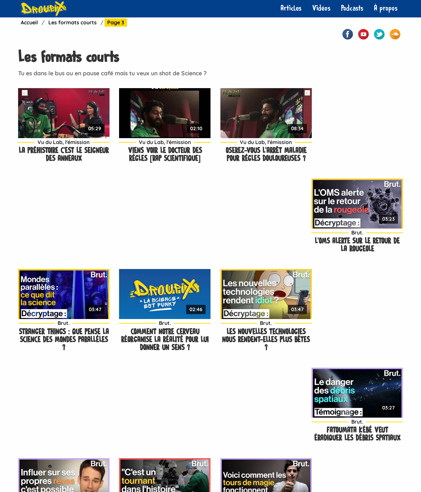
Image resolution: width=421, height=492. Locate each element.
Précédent (32, 388)
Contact (129, 472)
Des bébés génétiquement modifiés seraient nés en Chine (161, 339)
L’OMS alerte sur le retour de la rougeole (358, 146)
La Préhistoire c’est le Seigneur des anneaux (62, 146)
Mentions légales (242, 472)
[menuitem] (291, 8)
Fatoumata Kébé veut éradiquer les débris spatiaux (358, 236)
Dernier (189, 388)
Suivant (161, 388)
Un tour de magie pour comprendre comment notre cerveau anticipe (260, 339)
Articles (291, 8)
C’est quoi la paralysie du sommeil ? (359, 335)
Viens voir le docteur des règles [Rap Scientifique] (161, 146)
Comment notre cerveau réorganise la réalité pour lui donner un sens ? (161, 240)
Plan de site (287, 472)
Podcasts (352, 8)
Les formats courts (72, 22)
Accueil (29, 22)
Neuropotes (163, 472)
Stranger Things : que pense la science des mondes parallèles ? (62, 240)
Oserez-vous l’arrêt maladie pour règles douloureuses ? (259, 146)
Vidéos (321, 8)
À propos (386, 8)
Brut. (359, 133)
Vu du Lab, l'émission (63, 133)
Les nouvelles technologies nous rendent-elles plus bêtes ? (260, 240)
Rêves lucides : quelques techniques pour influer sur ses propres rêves (62, 339)
